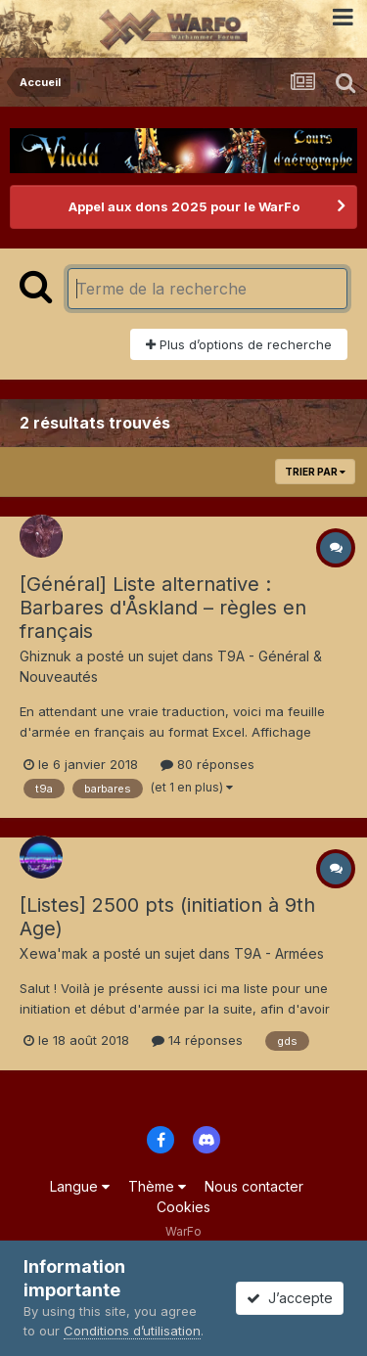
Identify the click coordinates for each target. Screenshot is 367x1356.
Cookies (183, 1206)
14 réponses (197, 1040)
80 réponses (207, 764)
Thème (157, 1186)
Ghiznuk (45, 656)
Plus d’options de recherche (239, 344)
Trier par (315, 471)
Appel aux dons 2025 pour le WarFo (184, 206)
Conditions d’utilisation (132, 1330)
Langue (80, 1186)
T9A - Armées (279, 953)
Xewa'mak (54, 953)
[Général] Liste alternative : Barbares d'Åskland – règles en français (163, 607)
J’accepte (290, 1297)
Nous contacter (254, 1186)
